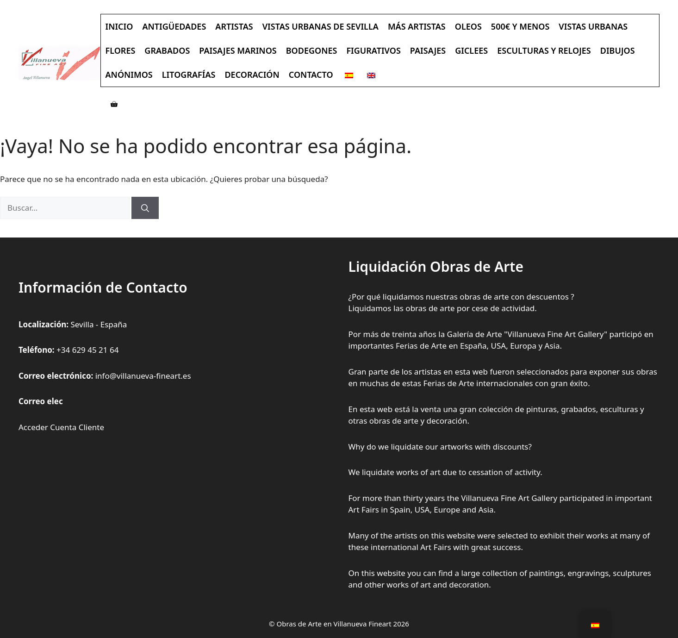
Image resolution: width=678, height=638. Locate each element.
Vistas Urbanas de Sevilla (320, 26)
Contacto (311, 74)
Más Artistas (417, 26)
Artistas (234, 26)
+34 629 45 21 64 (87, 349)
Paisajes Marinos (237, 50)
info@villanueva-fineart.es (143, 375)
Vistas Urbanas (593, 26)
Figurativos (373, 50)
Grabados (167, 50)
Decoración (251, 74)
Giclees (471, 50)
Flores (121, 50)
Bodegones (311, 50)
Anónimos (129, 74)
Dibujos (617, 50)
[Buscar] (145, 208)
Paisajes (428, 50)
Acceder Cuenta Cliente (61, 427)
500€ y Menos (520, 26)
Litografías (189, 74)
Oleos (468, 26)
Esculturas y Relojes (544, 50)
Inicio (119, 26)
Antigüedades (174, 26)
